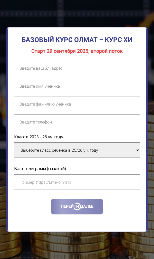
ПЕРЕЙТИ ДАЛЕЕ (77, 206)
